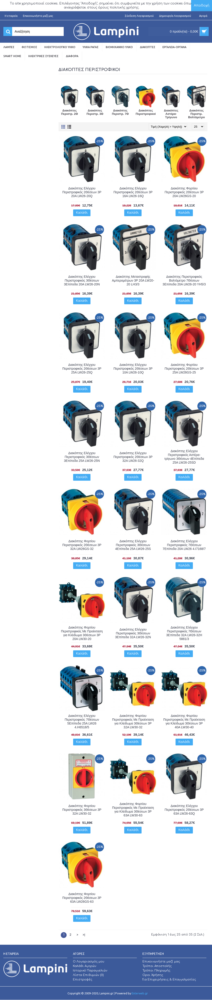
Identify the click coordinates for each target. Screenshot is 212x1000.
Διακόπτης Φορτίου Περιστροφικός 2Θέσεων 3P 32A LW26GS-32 (81, 545)
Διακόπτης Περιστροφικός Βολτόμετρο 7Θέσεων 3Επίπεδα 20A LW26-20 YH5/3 (184, 280)
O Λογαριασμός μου (88, 961)
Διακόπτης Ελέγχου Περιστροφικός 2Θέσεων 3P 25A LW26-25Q (81, 368)
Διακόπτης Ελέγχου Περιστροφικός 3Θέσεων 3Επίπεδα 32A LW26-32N (133, 633)
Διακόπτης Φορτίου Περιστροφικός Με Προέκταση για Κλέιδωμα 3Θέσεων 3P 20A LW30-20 (82, 633)
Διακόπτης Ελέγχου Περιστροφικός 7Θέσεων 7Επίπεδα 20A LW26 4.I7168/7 (184, 545)
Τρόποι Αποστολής (157, 966)
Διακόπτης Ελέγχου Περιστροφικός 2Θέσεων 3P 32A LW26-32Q (133, 456)
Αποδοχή (201, 5)
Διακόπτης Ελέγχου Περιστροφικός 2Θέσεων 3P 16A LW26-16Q (133, 192)
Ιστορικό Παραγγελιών (90, 970)
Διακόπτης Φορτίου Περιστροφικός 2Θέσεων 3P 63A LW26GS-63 (81, 897)
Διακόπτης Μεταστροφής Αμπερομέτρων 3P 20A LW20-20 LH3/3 (133, 280)
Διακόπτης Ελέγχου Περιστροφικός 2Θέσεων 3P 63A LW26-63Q (184, 809)
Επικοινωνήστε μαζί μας (161, 961)
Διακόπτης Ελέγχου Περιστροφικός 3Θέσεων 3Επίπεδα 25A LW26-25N (82, 456)
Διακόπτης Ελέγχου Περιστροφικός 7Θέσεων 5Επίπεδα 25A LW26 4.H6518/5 (82, 721)
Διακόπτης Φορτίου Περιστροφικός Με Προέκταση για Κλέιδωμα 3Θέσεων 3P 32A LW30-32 (133, 721)
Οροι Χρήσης (152, 975)
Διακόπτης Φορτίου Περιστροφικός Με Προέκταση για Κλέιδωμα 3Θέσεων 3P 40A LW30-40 (184, 721)
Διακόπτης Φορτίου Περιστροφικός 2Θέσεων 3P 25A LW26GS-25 (184, 368)
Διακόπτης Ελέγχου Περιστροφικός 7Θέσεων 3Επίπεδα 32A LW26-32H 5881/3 (184, 633)
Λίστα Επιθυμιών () (88, 975)
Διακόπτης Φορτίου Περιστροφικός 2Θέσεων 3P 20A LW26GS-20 (184, 192)
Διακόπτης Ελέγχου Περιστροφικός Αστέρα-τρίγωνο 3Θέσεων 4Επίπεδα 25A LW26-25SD (184, 456)
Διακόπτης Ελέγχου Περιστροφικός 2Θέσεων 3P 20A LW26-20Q (81, 192)
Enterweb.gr (140, 993)
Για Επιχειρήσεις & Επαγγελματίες (169, 979)
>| (84, 934)
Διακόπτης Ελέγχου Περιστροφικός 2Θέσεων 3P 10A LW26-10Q (133, 368)
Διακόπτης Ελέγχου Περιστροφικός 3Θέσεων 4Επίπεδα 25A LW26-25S (133, 545)
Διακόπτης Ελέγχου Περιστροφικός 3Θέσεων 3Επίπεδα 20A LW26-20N (82, 280)
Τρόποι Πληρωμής (156, 970)
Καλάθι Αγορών (84, 966)
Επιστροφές (82, 979)
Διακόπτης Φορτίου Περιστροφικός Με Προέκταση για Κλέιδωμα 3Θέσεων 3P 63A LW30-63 (133, 809)
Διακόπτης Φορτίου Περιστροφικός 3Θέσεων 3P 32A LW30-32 (81, 809)
